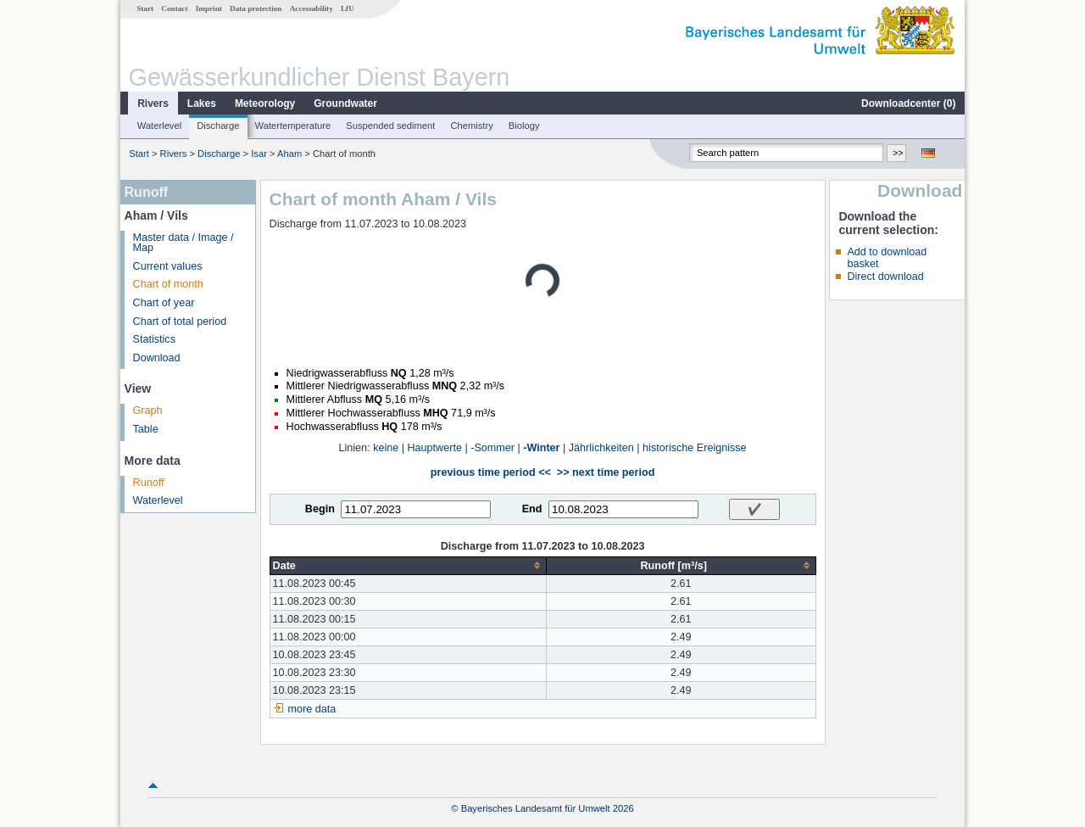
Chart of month (168, 284)
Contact (174, 8)
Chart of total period (180, 321)
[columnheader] (408, 565)
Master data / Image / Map (183, 243)
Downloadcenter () (908, 103)
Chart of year (164, 303)
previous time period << (491, 472)
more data (312, 709)
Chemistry (471, 125)
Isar (259, 153)
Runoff (148, 483)
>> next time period (605, 472)
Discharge (218, 125)
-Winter (541, 448)
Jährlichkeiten (601, 448)
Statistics (154, 339)
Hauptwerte (435, 448)
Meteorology (265, 103)
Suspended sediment (390, 125)
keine (385, 448)
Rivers (153, 103)
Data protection (255, 8)
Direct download (885, 276)
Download (157, 358)
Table (146, 429)
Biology (524, 125)
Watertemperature (293, 125)
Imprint (209, 8)
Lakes (201, 103)
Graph (148, 410)
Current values (168, 266)
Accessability (311, 8)
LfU (347, 8)
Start (144, 8)
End (532, 509)
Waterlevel (159, 125)
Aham (289, 153)
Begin (320, 509)
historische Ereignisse (695, 448)
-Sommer (492, 448)
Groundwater (345, 103)
